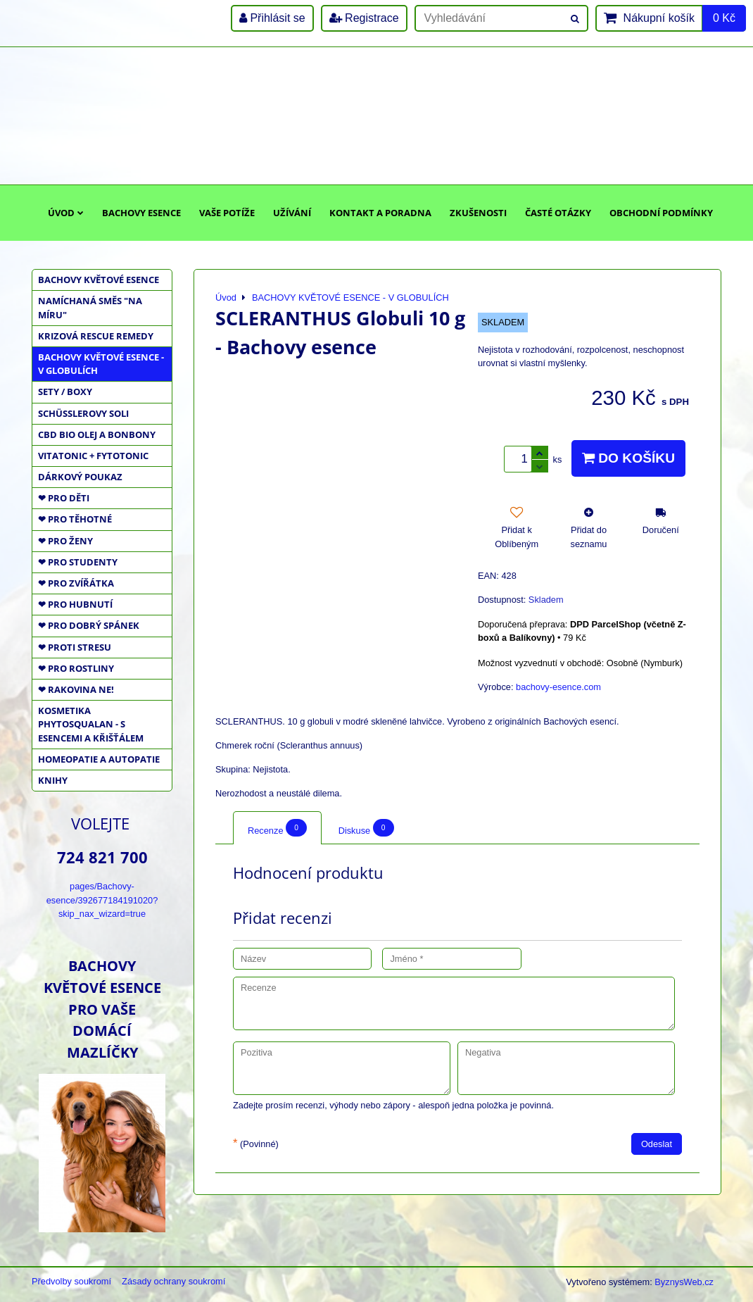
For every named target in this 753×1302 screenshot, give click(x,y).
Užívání (292, 212)
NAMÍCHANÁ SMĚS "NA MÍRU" (90, 307)
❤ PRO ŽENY (65, 540)
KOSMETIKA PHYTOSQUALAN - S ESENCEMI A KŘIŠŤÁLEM (91, 724)
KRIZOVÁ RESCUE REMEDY (95, 336)
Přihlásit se (272, 18)
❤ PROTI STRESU (74, 647)
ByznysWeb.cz (684, 1282)
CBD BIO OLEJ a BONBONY (97, 434)
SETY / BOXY (65, 391)
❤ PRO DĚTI (63, 498)
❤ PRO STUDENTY (78, 562)
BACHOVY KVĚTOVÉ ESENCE (98, 279)
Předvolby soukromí (71, 1281)
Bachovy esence (141, 212)
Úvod (66, 212)
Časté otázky (558, 212)
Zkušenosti (478, 212)
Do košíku (628, 458)
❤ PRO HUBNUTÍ (75, 604)
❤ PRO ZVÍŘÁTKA (76, 583)
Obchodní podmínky (661, 212)
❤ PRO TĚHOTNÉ (75, 519)
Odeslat (656, 1144)
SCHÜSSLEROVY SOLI (83, 413)
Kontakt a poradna (380, 212)
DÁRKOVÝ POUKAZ (80, 476)
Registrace (364, 18)
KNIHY (53, 780)
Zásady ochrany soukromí (173, 1281)
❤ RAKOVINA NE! (76, 689)
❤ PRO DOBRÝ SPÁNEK (88, 625)
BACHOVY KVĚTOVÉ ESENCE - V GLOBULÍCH (101, 364)
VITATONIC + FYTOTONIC (93, 455)
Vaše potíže (227, 212)
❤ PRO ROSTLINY (76, 668)
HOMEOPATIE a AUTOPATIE (99, 759)
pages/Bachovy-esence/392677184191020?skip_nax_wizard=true (102, 899)
